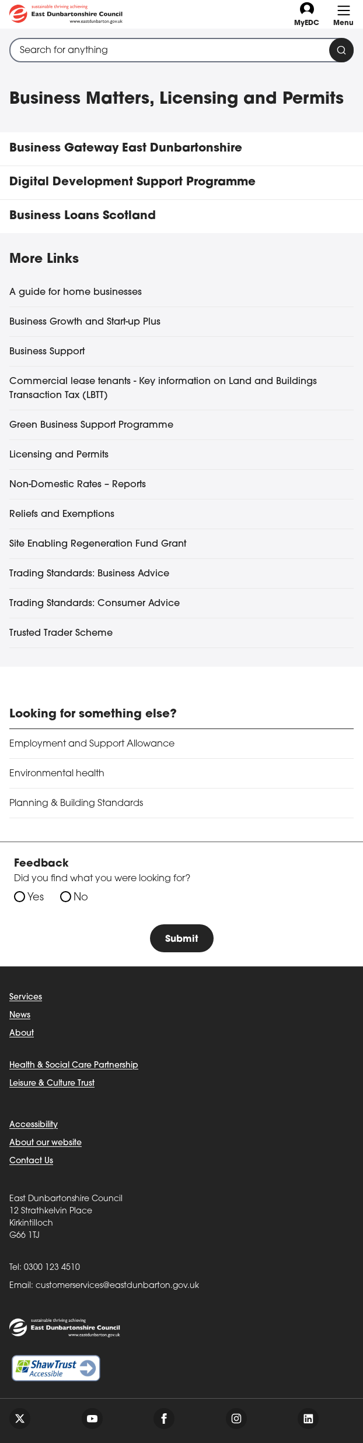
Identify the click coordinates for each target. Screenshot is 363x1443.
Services (25, 997)
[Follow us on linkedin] (308, 1418)
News (19, 1015)
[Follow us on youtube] (92, 1418)
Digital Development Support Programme (132, 182)
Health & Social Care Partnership (73, 1065)
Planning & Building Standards (76, 803)
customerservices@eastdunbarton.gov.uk (117, 1286)
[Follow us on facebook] (163, 1418)
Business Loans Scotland (82, 216)
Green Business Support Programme (91, 425)
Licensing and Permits (59, 455)
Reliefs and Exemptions (61, 514)
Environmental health (56, 774)
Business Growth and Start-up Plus (84, 322)
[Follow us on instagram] (236, 1418)
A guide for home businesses (75, 292)
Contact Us (31, 1161)
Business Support (47, 352)
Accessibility (33, 1125)
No (81, 897)
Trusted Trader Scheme (61, 633)
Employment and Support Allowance (91, 744)
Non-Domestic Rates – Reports (77, 485)
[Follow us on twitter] (19, 1418)
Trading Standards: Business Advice (89, 574)
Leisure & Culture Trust (52, 1083)
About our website (45, 1143)
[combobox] (181, 50)
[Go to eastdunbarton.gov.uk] (66, 14)
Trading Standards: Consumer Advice (94, 603)
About (21, 1033)
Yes (35, 897)
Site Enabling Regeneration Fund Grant (97, 544)
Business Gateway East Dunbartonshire (125, 148)
